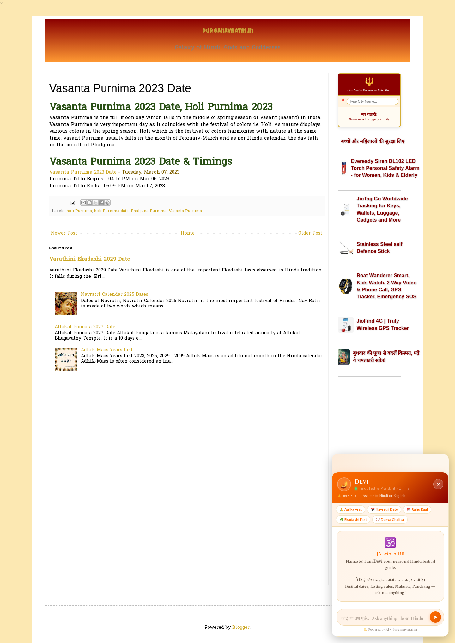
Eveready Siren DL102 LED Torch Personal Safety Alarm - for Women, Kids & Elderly (385, 168)
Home (188, 233)
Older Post (310, 233)
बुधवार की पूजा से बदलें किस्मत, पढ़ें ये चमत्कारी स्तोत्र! (386, 356)
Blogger (241, 627)
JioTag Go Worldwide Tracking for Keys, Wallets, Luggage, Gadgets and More (382, 209)
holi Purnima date (111, 211)
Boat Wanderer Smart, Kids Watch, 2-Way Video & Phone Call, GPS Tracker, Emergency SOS (387, 286)
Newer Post (64, 233)
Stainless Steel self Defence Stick (380, 247)
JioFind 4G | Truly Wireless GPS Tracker (383, 324)
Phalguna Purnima (149, 211)
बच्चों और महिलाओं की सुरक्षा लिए (372, 141)
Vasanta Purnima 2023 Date (83, 172)
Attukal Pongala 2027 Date (85, 327)
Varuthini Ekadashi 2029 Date (89, 259)
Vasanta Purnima (185, 211)
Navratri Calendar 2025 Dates (114, 294)
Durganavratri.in (227, 31)
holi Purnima (79, 211)
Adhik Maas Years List (107, 350)
